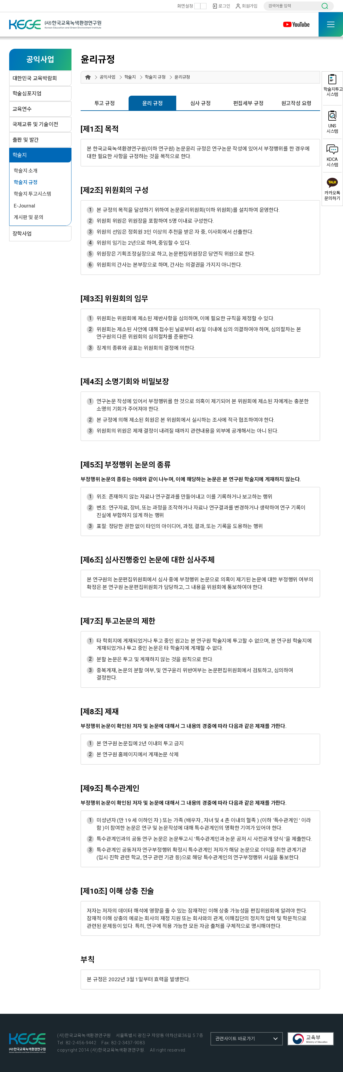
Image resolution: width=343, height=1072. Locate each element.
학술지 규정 (26, 182)
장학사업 (22, 234)
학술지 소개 (26, 171)
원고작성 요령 (296, 103)
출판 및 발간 (26, 140)
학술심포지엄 (27, 94)
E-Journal (24, 206)
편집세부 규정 (248, 103)
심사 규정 (200, 103)
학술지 (20, 155)
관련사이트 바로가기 (235, 1039)
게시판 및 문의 (28, 217)
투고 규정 (104, 103)
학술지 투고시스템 (32, 194)
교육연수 (22, 109)
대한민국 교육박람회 (35, 78)
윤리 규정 (152, 103)
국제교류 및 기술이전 (35, 124)
